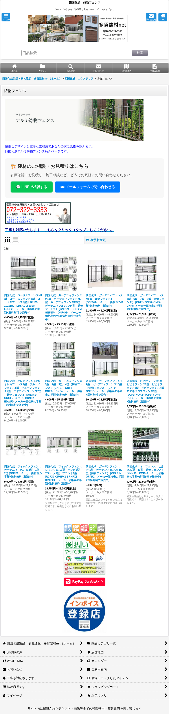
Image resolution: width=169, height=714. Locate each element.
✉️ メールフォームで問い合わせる (87, 187)
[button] (6, 17)
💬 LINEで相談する (31, 187)
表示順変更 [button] (96, 240)
